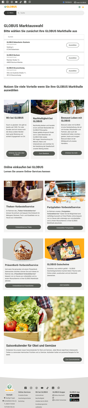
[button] (10, 13)
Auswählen (73, 45)
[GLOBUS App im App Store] (75, 396)
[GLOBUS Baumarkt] (59, 395)
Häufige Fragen (10, 398)
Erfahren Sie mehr (71, 153)
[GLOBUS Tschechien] (59, 399)
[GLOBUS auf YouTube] (16, 2)
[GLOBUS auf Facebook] (3, 2)
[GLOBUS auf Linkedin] (25, 2)
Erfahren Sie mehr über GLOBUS (16, 154)
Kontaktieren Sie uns (10, 401)
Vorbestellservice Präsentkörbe (23, 286)
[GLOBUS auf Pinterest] (12, 2)
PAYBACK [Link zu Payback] (67, 2)
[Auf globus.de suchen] (51, 13)
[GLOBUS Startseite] (10, 7)
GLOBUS (80, 2)
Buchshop (21, 401)
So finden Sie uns (9, 407)
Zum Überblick (44, 153)
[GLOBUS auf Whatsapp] (30, 2)
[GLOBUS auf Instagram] (7, 2)
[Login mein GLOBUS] (83, 7)
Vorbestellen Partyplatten (65, 228)
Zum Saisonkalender (72, 359)
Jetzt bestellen (64, 285)
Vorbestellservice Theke (24, 227)
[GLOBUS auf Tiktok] (21, 2)
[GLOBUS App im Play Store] (74, 400)
